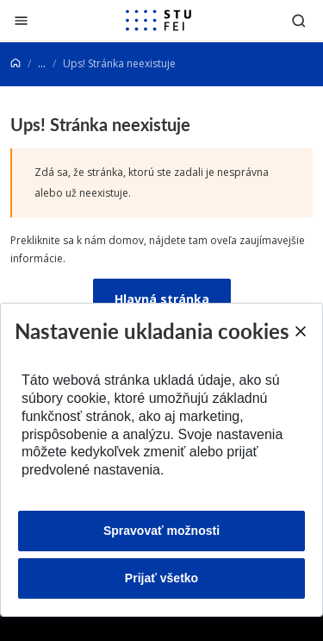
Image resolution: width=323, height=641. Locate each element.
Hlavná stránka (162, 299)
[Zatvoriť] (21, 20)
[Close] (299, 331)
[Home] (15, 63)
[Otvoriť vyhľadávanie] (299, 20)
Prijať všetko (161, 578)
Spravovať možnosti (161, 530)
